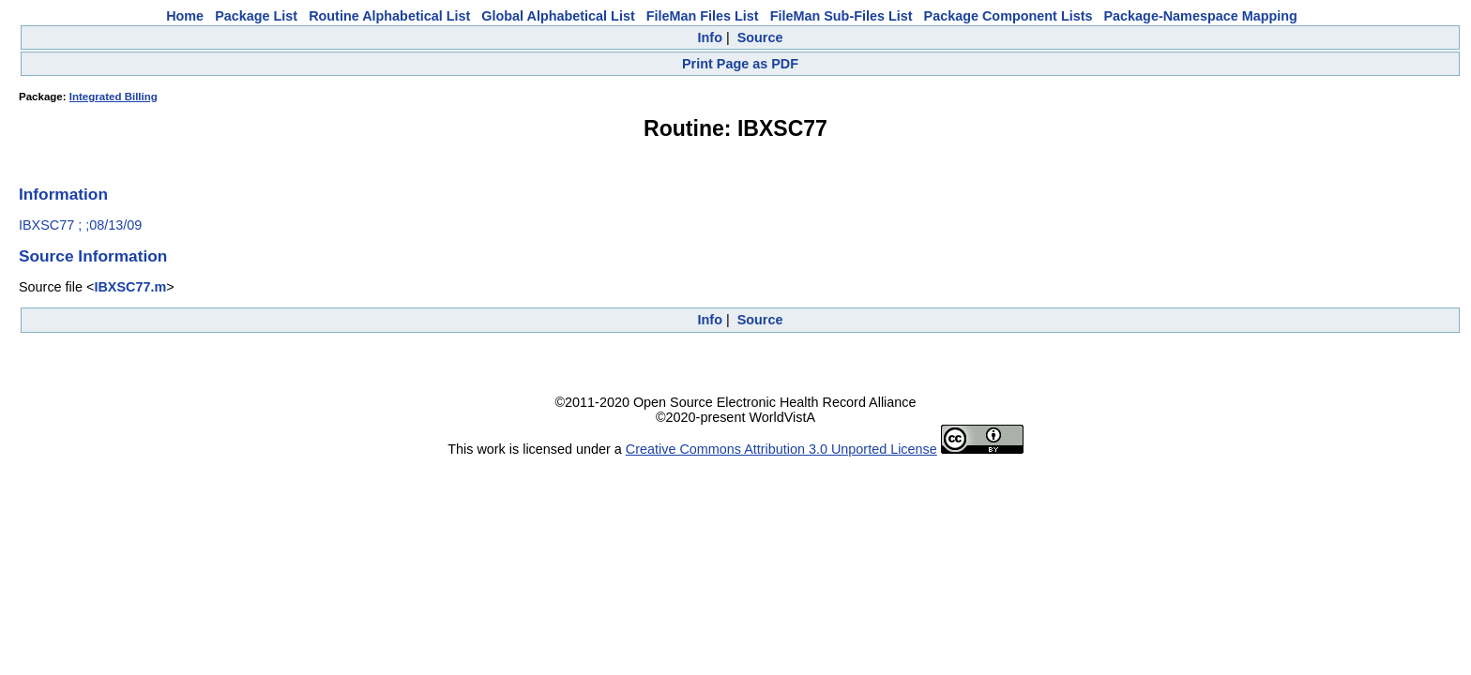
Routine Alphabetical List (389, 15)
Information (63, 194)
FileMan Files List (702, 15)
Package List (256, 15)
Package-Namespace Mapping (1200, 15)
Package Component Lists (1008, 15)
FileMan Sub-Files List (841, 15)
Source (760, 37)
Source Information (93, 256)
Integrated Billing (113, 96)
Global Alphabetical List (557, 15)
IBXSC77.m (130, 286)
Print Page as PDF (740, 63)
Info (710, 37)
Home (185, 15)
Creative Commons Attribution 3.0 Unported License (781, 449)
